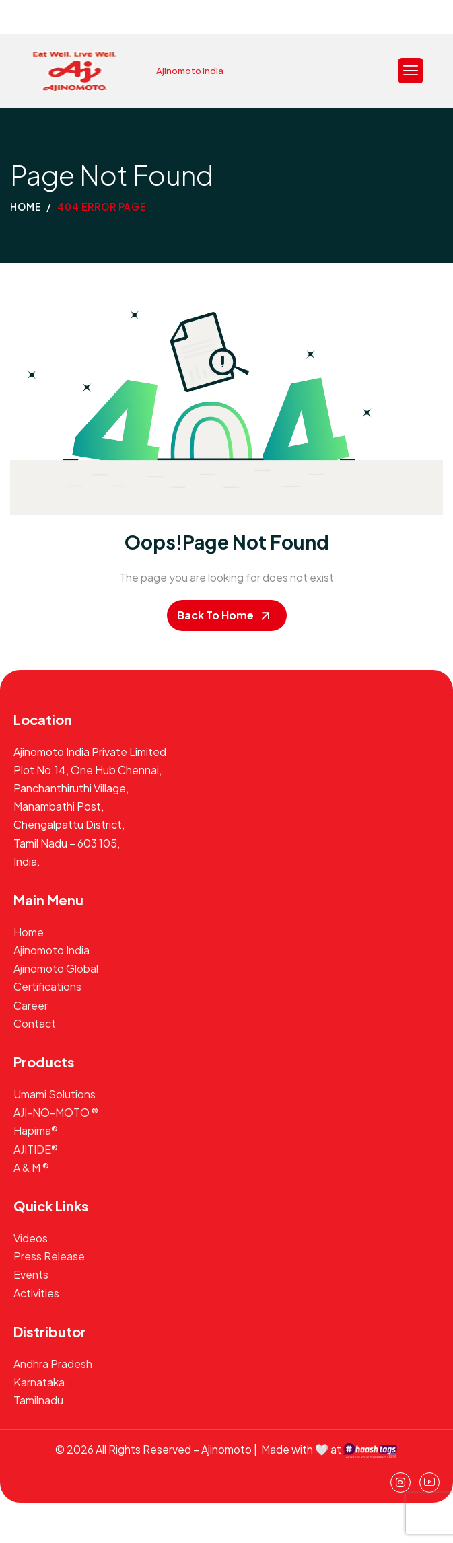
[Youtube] (429, 1482)
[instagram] (400, 1482)
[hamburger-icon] (410, 70)
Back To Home (215, 615)
